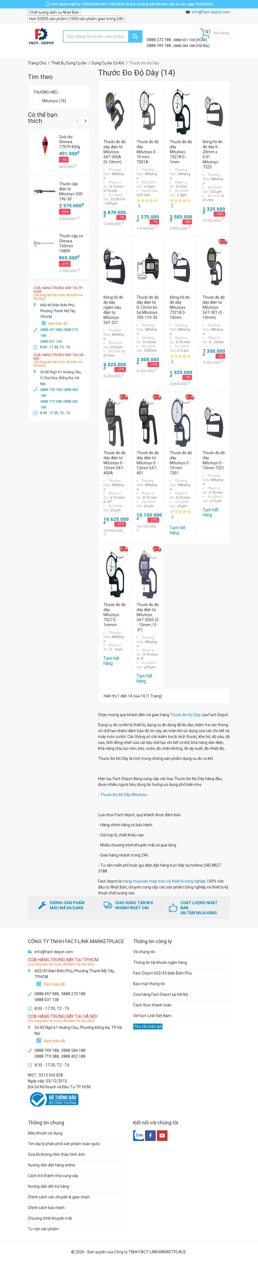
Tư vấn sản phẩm (43, 1229)
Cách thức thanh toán (152, 1005)
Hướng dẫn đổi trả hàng (48, 1186)
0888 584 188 (184, 46)
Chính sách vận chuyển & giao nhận (59, 1197)
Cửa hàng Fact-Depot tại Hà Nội (160, 994)
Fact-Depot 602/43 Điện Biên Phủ (162, 973)
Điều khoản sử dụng (45, 1133)
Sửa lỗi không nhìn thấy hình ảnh (56, 1154)
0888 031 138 (184, 40)
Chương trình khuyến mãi (50, 1218)
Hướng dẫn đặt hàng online (51, 1165)
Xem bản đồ (57, 323)
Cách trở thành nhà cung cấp (53, 1175)
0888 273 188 (159, 40)
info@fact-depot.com (211, 12)
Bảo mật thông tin (149, 984)
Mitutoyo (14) (54, 101)
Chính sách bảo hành (46, 1207)
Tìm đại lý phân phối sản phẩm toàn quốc (64, 1144)
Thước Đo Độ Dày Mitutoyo (123, 794)
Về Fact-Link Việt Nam (152, 1015)
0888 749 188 (159, 45)
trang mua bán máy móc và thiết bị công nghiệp (164, 881)
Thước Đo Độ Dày (185, 715)
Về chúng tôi (144, 952)
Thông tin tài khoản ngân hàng (160, 962)
